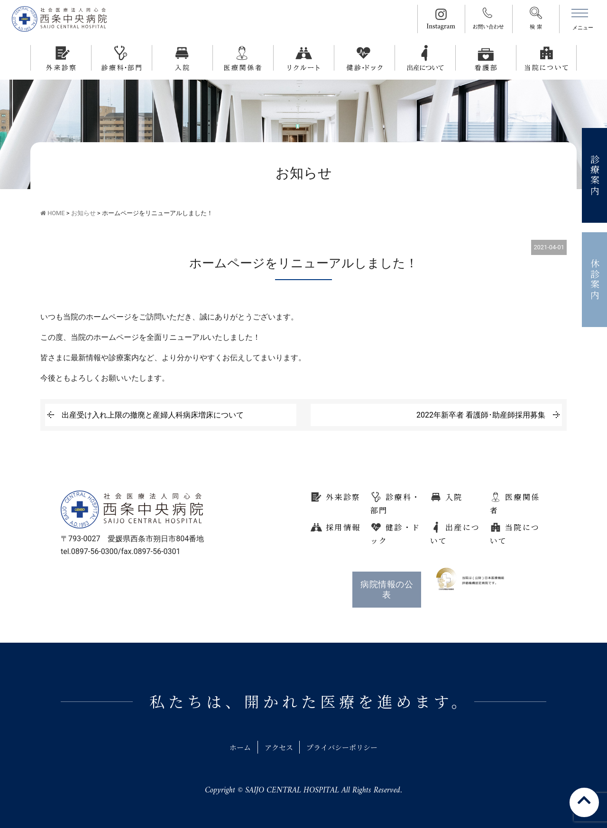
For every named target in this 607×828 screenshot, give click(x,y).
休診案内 (595, 280)
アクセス (277, 747)
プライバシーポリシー (346, 747)
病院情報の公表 (386, 590)
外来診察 (343, 496)
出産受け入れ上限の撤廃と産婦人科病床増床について (153, 414)
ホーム (234, 747)
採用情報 (343, 527)
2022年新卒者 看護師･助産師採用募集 (480, 414)
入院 (454, 496)
